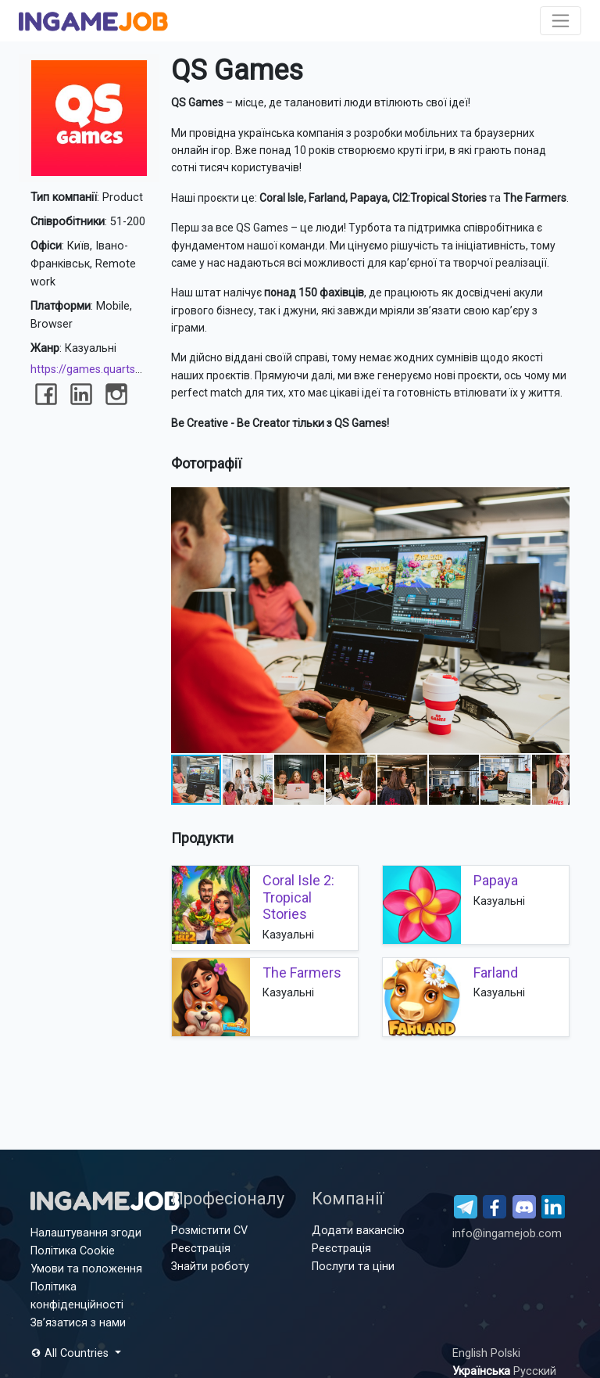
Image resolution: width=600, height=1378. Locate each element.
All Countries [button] (71, 1353)
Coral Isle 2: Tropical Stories (298, 897)
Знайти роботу (210, 1266)
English (471, 1353)
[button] (555, 501)
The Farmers (301, 972)
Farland (495, 972)
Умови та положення (86, 1269)
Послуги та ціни (353, 1266)
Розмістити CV (209, 1230)
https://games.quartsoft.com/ (105, 369)
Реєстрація (200, 1248)
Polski (505, 1353)
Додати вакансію (358, 1230)
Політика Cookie (72, 1251)
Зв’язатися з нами (78, 1323)
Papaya (495, 880)
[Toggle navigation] (560, 20)
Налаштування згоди (85, 1233)
